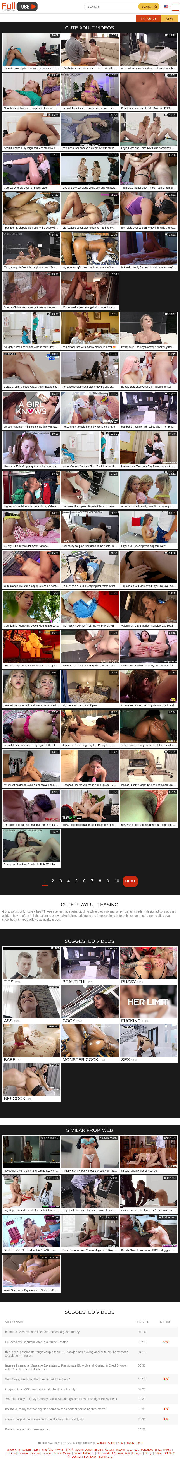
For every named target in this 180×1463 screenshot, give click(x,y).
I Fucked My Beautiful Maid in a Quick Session (36, 1342)
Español (46, 1453)
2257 (120, 1442)
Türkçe (148, 1453)
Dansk (88, 1449)
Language (166, 7)
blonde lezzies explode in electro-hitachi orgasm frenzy (42, 1332)
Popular (148, 19)
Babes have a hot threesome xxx (27, 1429)
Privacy (130, 1442)
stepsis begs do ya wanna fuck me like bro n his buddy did (44, 1419)
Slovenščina (105, 1456)
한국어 (59, 1449)
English (98, 1449)
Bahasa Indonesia (84, 1453)
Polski (167, 1449)
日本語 (69, 1449)
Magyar (120, 1449)
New (169, 19)
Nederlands (103, 1453)
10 (117, 881)
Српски (26, 1449)
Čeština (109, 1449)
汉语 (127, 1453)
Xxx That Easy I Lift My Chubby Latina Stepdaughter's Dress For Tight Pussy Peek (61, 1399)
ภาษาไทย (47, 1449)
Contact (101, 1442)
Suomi (79, 1449)
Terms (139, 1442)
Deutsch (76, 1456)
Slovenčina (13, 1449)
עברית (158, 1449)
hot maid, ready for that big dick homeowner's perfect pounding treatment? (55, 1409)
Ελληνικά (117, 1453)
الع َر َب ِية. (133, 1449)
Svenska (23, 1453)
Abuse (111, 1442)
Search (147, 6)
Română (11, 1453)
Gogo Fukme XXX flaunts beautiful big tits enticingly (40, 1389)
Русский (35, 1453)
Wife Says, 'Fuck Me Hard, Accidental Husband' (37, 1379)
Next (130, 881)
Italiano (159, 1453)
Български (90, 1456)
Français (137, 1453)
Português (147, 1449)
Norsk (36, 1449)
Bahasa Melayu (62, 1453)
